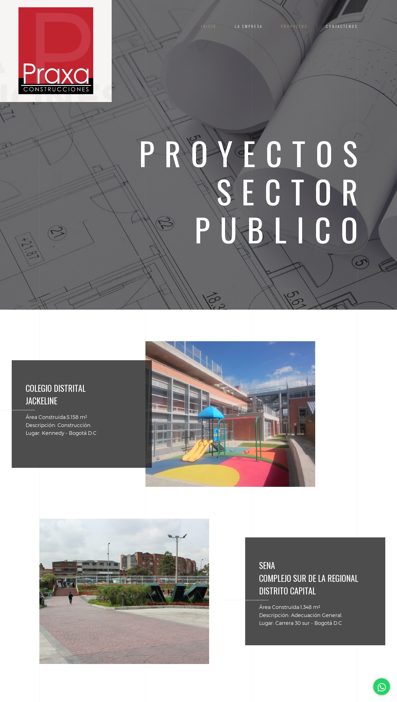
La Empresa (248, 26)
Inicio (208, 26)
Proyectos (294, 26)
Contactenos (342, 26)
